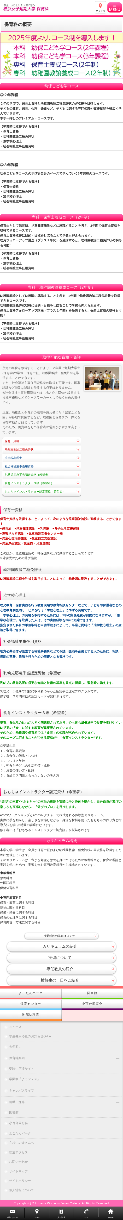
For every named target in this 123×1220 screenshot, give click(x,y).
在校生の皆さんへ (21, 1143)
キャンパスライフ (21, 1090)
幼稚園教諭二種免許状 (19, 449)
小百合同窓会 (18, 1123)
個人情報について (21, 1190)
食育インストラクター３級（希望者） (29, 483)
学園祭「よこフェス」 (24, 1079)
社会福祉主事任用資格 (19, 466)
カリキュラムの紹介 (60, 946)
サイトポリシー (20, 1180)
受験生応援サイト (21, 1068)
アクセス (100, 11)
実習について (59, 958)
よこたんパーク (20, 1133)
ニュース (15, 1027)
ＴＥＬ (86, 1217)
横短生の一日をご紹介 (60, 980)
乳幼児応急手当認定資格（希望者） (28, 474)
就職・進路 (17, 1102)
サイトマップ (18, 1171)
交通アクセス (18, 1152)
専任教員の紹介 (60, 969)
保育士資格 (12, 441)
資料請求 (61, 1217)
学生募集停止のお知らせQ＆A (30, 1036)
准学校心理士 (13, 458)
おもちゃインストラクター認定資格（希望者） (35, 491)
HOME (111, 1217)
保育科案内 (17, 1058)
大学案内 (15, 1047)
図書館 (13, 1112)
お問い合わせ (18, 1162)
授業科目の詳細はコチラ (59, 935)
